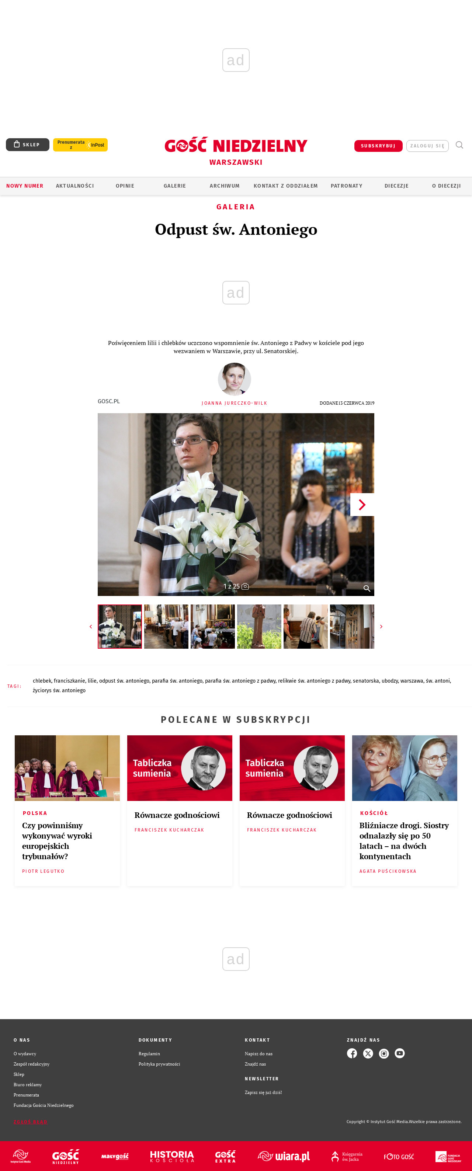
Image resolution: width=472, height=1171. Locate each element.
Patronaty (346, 186)
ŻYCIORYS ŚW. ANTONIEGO (59, 690)
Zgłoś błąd (31, 1122)
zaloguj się (427, 146)
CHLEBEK (42, 681)
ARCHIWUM (225, 186)
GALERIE (175, 186)
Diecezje (397, 186)
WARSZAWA (411, 681)
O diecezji (446, 186)
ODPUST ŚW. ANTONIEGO (124, 681)
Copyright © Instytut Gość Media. (378, 1121)
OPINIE (125, 186)
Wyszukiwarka (459, 145)
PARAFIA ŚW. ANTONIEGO (177, 681)
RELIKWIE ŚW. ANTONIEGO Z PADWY (314, 681)
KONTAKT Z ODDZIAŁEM (286, 186)
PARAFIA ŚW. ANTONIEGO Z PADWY (240, 681)
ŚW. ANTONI (438, 681)
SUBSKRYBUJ (378, 146)
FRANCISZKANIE (69, 681)
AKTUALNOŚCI (75, 186)
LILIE (92, 681)
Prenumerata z (71, 145)
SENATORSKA (366, 681)
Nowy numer (25, 186)
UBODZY (390, 681)
